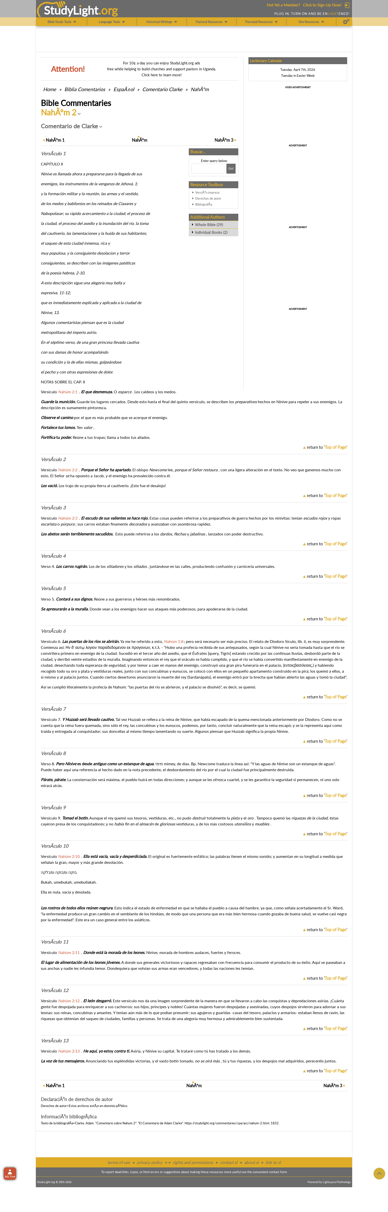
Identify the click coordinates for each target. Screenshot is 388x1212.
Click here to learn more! (162, 75)
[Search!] (231, 169)
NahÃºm (200, 89)
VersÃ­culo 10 (54, 846)
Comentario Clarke (162, 89)
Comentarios (84, 89)
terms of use (118, 1162)
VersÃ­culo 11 (54, 942)
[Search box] (208, 169)
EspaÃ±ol (123, 89)
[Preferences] (346, 22)
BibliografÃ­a (203, 204)
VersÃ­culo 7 (53, 709)
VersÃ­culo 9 (53, 807)
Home (49, 89)
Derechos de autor (208, 198)
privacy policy (149, 1162)
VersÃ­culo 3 (53, 507)
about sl (251, 1162)
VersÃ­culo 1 (53, 153)
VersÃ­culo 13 (54, 1040)
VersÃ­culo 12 (54, 990)
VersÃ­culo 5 (53, 588)
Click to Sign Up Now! (322, 4)
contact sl (228, 1162)
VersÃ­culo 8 (53, 753)
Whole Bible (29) (209, 224)
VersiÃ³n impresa (207, 192)
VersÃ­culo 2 (53, 459)
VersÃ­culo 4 (53, 556)
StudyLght (71, 10)
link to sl (273, 1162)
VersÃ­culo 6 (53, 631)
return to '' (327, 447)
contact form (278, 1172)
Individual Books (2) (211, 232)
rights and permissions (193, 1162)
